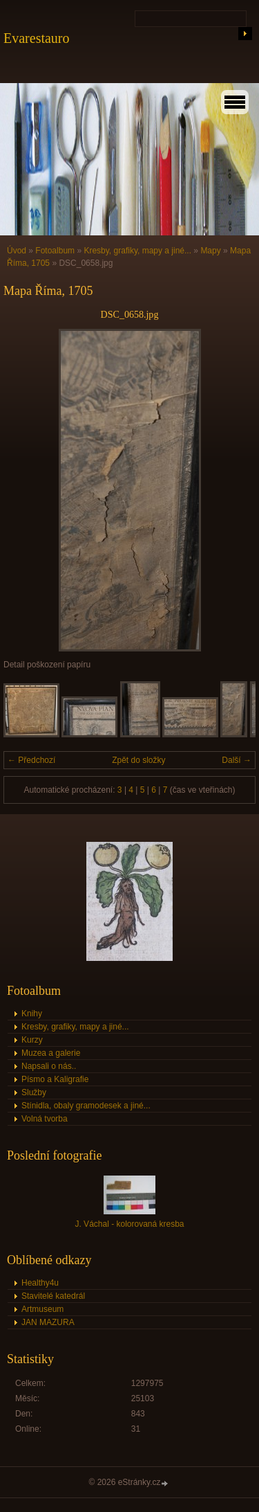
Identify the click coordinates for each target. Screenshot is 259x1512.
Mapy (210, 250)
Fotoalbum (55, 250)
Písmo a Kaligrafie (54, 1079)
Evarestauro (36, 38)
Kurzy (32, 1040)
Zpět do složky (138, 760)
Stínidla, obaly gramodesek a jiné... (86, 1105)
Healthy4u (40, 1283)
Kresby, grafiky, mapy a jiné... (137, 250)
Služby (33, 1092)
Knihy (31, 1013)
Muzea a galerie (50, 1053)
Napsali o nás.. (48, 1066)
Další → (236, 760)
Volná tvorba (44, 1119)
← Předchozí (31, 760)
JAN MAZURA (48, 1322)
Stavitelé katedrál (53, 1296)
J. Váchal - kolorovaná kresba (129, 1224)
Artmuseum (42, 1309)
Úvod (16, 250)
